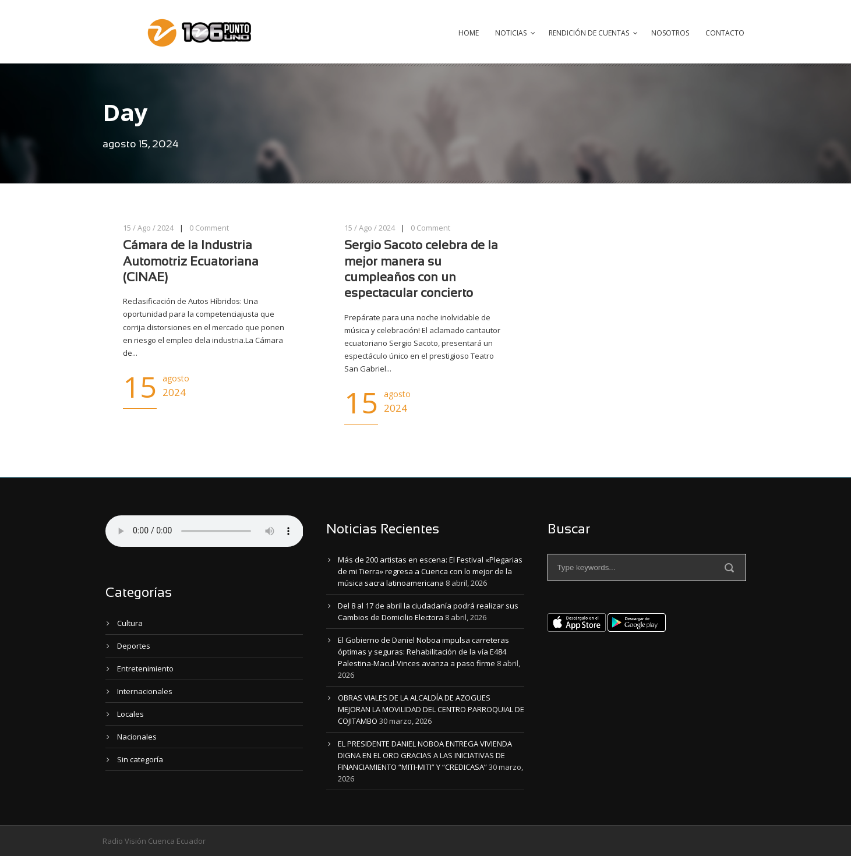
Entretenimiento (145, 668)
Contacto (724, 33)
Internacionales (144, 691)
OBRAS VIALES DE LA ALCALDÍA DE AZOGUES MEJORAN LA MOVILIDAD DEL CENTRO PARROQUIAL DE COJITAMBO (431, 709)
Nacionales (137, 736)
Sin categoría (140, 759)
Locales (130, 714)
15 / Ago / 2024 (148, 227)
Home (468, 33)
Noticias (511, 33)
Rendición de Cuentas (589, 33)
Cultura (130, 623)
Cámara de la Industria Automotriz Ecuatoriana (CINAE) (191, 262)
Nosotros (670, 33)
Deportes (133, 646)
